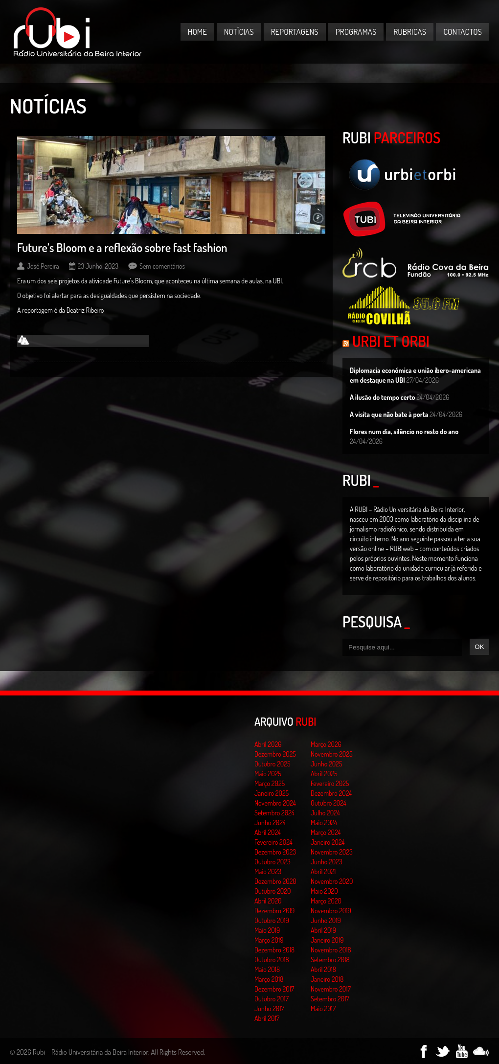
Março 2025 (269, 783)
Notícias (239, 31)
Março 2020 (326, 901)
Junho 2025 (326, 764)
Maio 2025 (267, 773)
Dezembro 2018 (274, 950)
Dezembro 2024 (331, 793)
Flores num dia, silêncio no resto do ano (404, 431)
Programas (356, 31)
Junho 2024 (270, 822)
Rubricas (409, 31)
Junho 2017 (269, 1008)
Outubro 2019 (271, 920)
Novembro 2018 (331, 950)
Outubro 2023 (272, 861)
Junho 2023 (326, 861)
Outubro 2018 (271, 959)
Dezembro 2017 (274, 989)
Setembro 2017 (330, 999)
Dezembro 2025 (275, 754)
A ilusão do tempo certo (382, 397)
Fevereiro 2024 (273, 842)
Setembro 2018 (330, 959)
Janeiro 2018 (327, 979)
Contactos (462, 31)
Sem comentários (162, 266)
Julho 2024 (325, 813)
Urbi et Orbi (391, 341)
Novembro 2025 (332, 754)
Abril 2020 (268, 901)
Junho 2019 (326, 920)
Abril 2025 (324, 773)
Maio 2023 (267, 871)
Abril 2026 (267, 744)
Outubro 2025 (272, 764)
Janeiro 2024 (327, 842)
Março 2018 (268, 979)
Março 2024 (325, 832)
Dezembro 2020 (275, 881)
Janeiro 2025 (271, 793)
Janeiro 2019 (327, 940)
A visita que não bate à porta (389, 414)
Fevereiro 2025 (330, 783)
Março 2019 (269, 940)
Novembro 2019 (331, 910)
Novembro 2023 (332, 852)
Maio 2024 (324, 822)
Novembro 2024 (275, 803)
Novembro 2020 (332, 881)
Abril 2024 (267, 832)
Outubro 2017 (271, 999)
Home (197, 31)
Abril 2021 (323, 871)
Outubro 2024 (328, 803)
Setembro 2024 (274, 813)
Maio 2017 (323, 1008)
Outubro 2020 (272, 891)
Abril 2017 (266, 1018)
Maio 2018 (267, 969)
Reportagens (294, 31)
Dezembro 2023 (275, 852)
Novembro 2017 (331, 989)
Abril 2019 (323, 930)
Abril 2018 (323, 969)
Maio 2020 (324, 891)
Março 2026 (326, 744)
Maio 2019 (267, 930)
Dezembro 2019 (274, 910)
